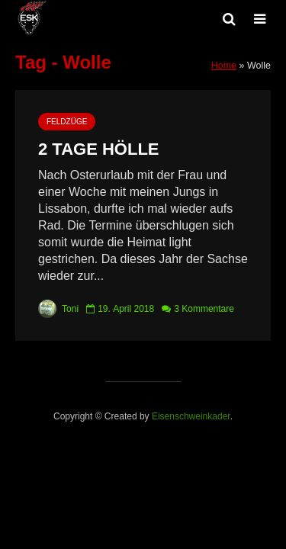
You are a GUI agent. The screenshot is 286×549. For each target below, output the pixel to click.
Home (223, 65)
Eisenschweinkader (191, 416)
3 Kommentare (204, 308)
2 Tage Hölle (98, 149)
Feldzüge (67, 121)
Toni (58, 308)
